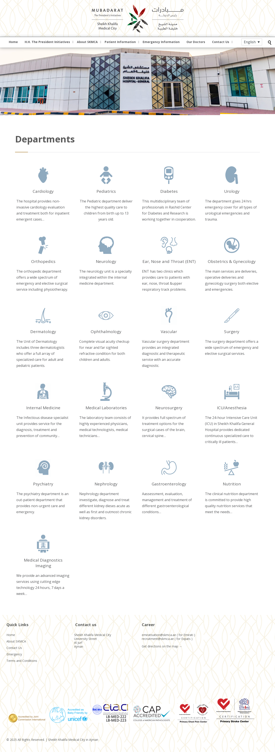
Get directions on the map (160, 646)
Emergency (14, 654)
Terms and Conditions (21, 661)
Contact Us (14, 648)
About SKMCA (16, 641)
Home (10, 635)
